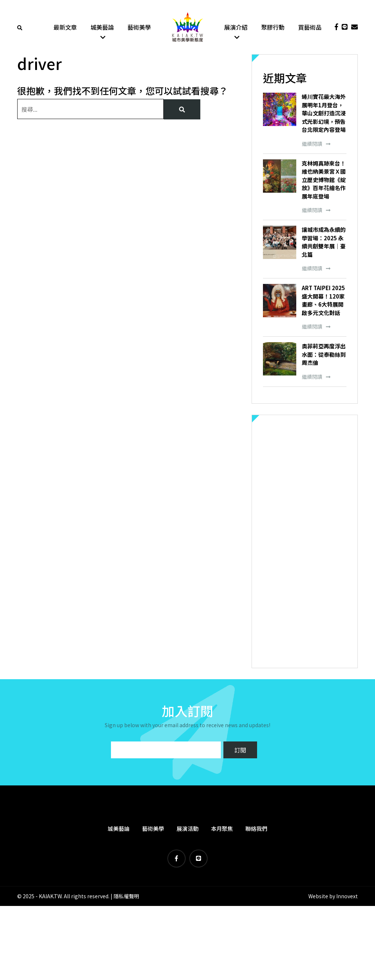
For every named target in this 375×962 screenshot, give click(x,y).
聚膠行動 (273, 27)
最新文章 (65, 27)
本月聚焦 (222, 829)
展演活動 (187, 829)
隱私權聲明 (126, 897)
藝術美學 (139, 27)
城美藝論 (102, 27)
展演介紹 (236, 27)
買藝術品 (310, 27)
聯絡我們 (256, 829)
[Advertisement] (304, 542)
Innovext (347, 897)
